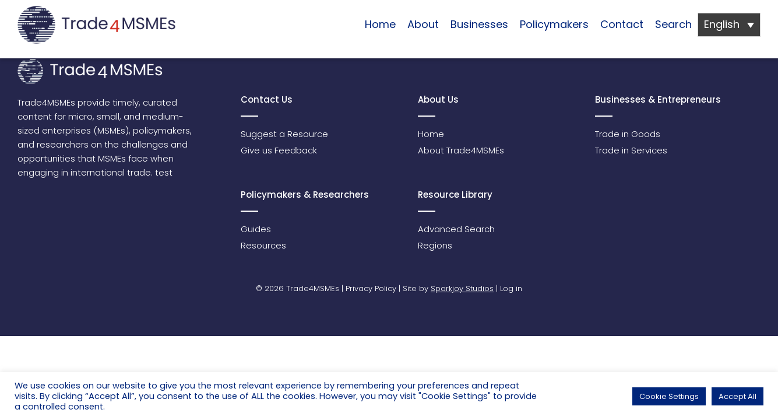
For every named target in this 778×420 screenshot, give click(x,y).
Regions (435, 245)
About (423, 24)
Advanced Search (456, 229)
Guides (256, 229)
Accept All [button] (737, 396)
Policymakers (554, 24)
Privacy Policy (371, 288)
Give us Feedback (279, 150)
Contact (621, 24)
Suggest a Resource (284, 134)
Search (673, 24)
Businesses (479, 24)
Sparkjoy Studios (462, 288)
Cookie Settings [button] (669, 396)
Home (380, 24)
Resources (263, 245)
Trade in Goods (627, 134)
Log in (511, 288)
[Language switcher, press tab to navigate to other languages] (729, 25)
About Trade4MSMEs (461, 150)
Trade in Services (631, 150)
